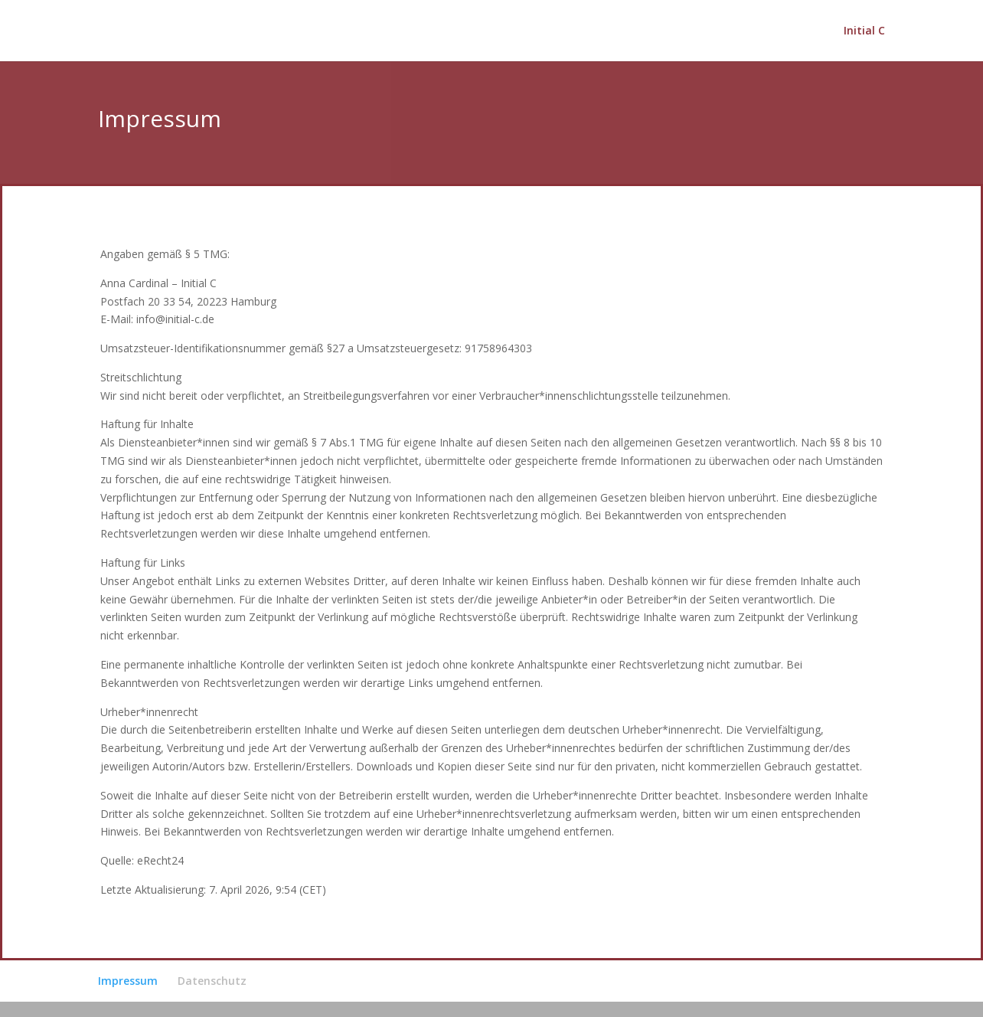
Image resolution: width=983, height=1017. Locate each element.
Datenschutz (212, 980)
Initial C (864, 31)
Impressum (128, 980)
